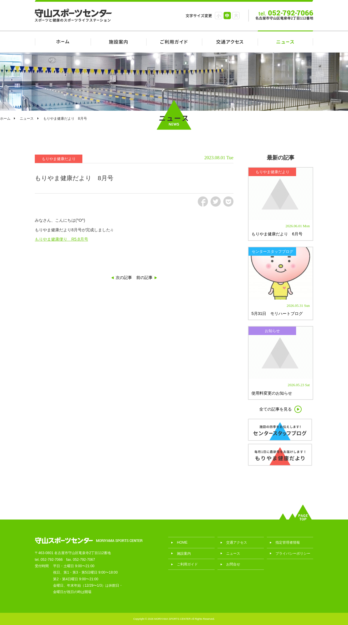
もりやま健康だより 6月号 (276, 234)
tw (216, 201)
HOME (62, 41)
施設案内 (118, 41)
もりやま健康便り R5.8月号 (61, 239)
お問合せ (233, 564)
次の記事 (124, 277)
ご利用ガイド (174, 41)
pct (228, 201)
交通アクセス (230, 41)
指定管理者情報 (288, 542)
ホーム (5, 119)
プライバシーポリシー (293, 553)
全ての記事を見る (275, 409)
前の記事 (144, 277)
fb (203, 201)
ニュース (285, 41)
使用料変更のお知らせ (271, 393)
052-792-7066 (52, 560)
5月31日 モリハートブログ (277, 313)
